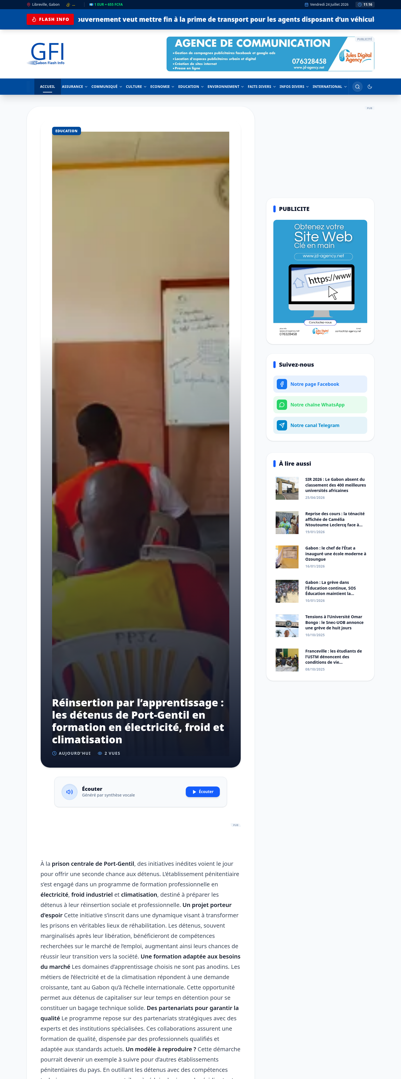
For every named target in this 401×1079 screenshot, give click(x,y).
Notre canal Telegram (308, 425)
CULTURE (134, 86)
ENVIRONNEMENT (224, 86)
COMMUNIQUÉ (104, 86)
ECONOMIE (160, 86)
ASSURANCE (72, 86)
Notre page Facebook (308, 384)
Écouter (198, 792)
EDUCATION (190, 86)
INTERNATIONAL (330, 86)
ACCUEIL (44, 88)
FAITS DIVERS (261, 86)
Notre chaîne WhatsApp (311, 405)
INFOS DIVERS (294, 86)
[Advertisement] (141, 837)
